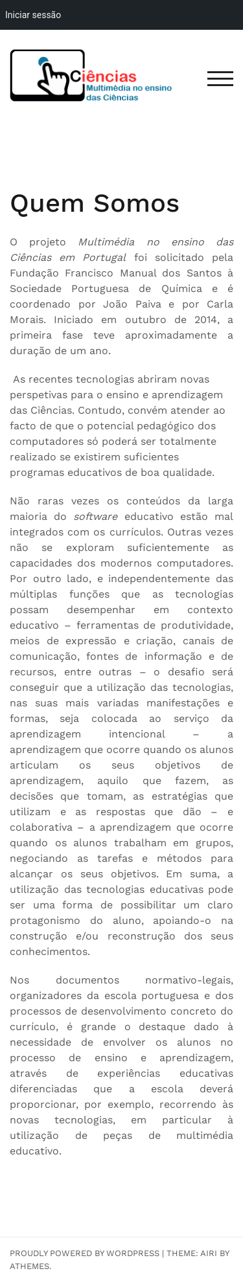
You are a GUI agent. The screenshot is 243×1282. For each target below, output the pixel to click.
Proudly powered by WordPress (84, 1253)
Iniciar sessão (33, 15)
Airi (208, 1253)
